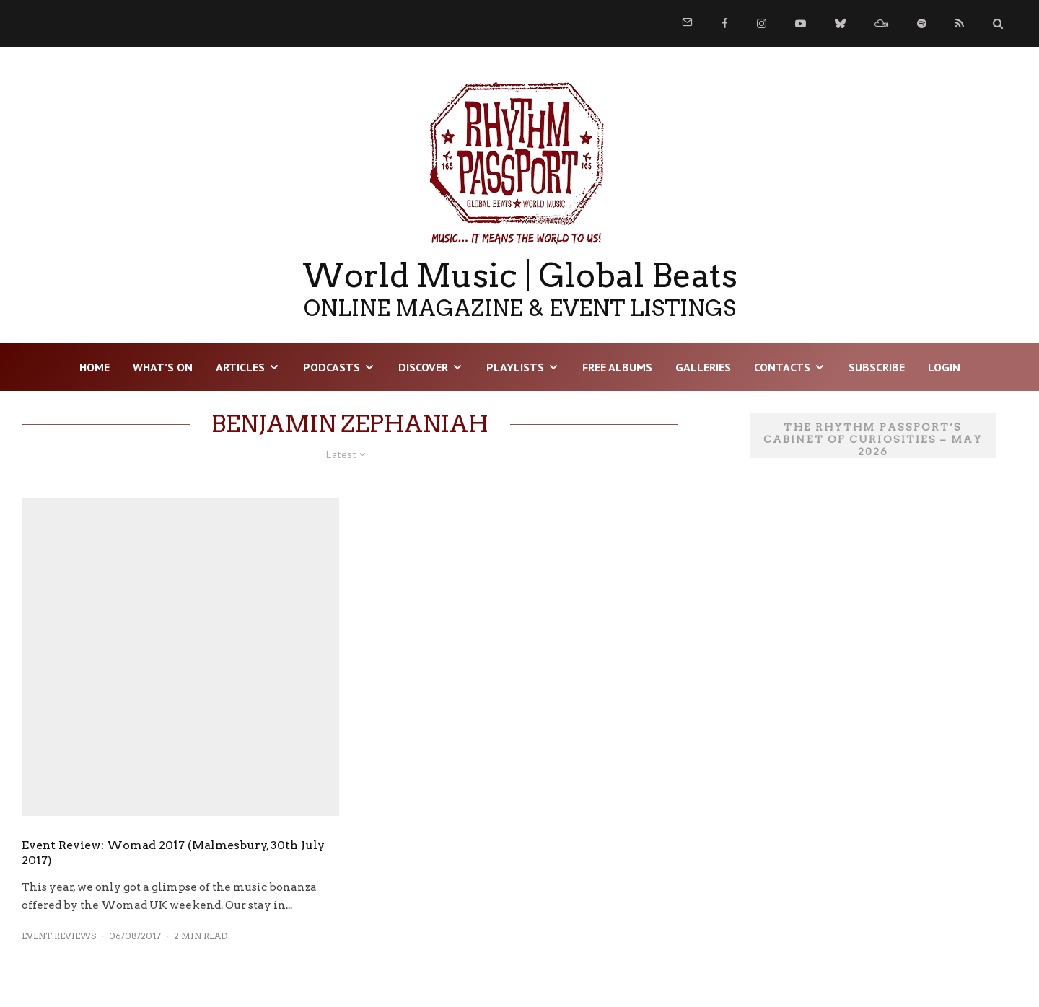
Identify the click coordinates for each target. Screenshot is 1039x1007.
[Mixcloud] (881, 23)
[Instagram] (761, 23)
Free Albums (617, 367)
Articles (240, 367)
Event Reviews (59, 936)
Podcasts (331, 367)
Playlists (515, 367)
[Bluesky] (840, 23)
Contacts (782, 367)
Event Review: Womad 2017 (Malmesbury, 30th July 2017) (173, 852)
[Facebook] (724, 23)
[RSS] (959, 23)
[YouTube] (800, 23)
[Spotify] (922, 23)
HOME (94, 367)
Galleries (703, 367)
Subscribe (877, 367)
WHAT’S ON (163, 367)
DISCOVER (423, 367)
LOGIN (944, 367)
